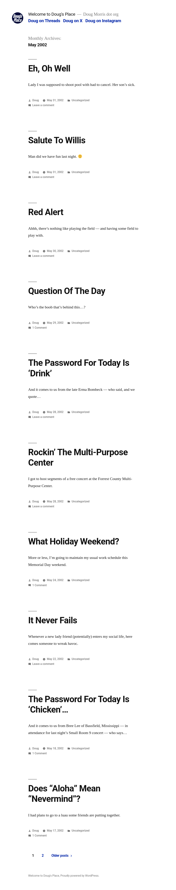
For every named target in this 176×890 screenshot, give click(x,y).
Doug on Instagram (103, 20)
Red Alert (45, 212)
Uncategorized (80, 100)
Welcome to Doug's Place (51, 14)
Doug (35, 100)
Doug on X (72, 20)
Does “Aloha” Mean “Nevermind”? (64, 793)
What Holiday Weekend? (73, 541)
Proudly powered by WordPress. (79, 875)
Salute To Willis (56, 140)
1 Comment (39, 327)
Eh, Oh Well (49, 68)
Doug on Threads (44, 20)
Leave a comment (43, 105)
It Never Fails (52, 620)
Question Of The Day (66, 291)
